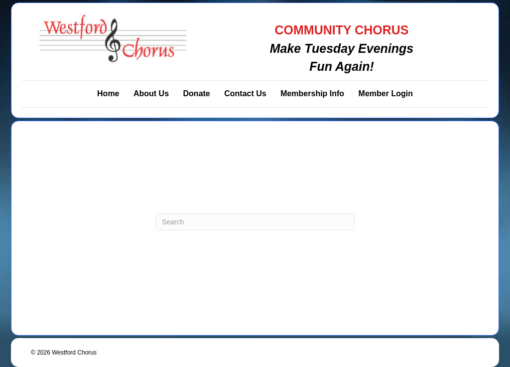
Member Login (386, 93)
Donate (196, 93)
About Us (151, 93)
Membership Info (312, 93)
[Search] (255, 221)
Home (108, 93)
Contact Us (245, 93)
